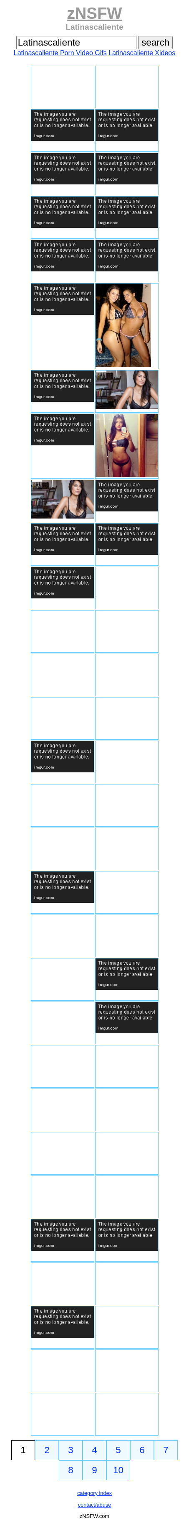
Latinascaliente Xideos (141, 52)
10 (118, 1470)
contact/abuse (94, 1505)
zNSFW (94, 13)
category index (94, 1493)
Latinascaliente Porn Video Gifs (60, 52)
